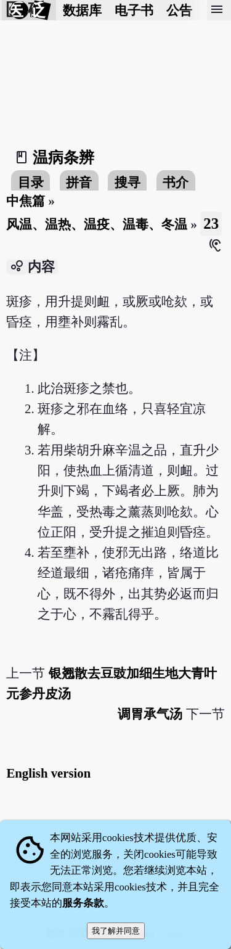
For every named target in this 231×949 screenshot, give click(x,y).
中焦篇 (25, 201)
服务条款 (83, 903)
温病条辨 (63, 157)
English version (48, 773)
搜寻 (127, 182)
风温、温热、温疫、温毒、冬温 (96, 224)
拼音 (79, 182)
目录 (31, 182)
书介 (175, 182)
